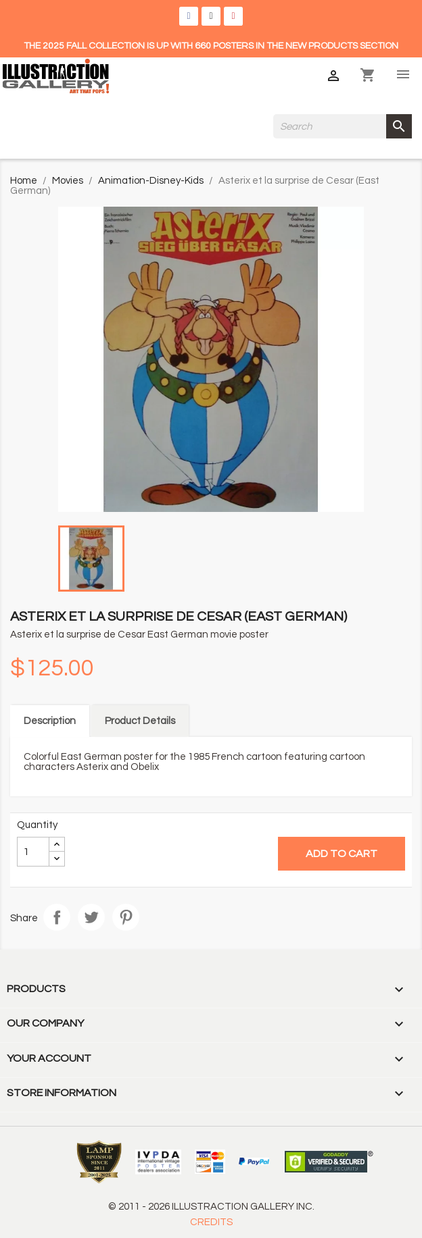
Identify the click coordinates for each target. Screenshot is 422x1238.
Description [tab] (50, 721)
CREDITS (211, 1222)
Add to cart (341, 853)
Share (56, 917)
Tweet (91, 917)
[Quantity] (33, 852)
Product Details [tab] (140, 721)
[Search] (342, 126)
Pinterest (125, 917)
